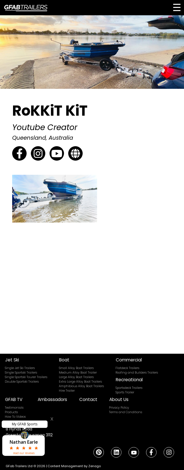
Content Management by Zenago (74, 466)
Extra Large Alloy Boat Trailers (80, 382)
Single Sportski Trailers (21, 372)
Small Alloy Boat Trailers (76, 368)
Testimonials (14, 408)
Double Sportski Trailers (22, 382)
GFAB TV (13, 399)
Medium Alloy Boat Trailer (78, 372)
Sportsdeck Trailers (128, 388)
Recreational (129, 380)
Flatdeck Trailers (127, 368)
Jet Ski (12, 360)
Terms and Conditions (125, 412)
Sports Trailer (124, 392)
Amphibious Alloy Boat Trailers (81, 386)
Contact (88, 399)
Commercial (129, 360)
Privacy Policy (119, 408)
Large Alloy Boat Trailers (76, 377)
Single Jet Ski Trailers (20, 368)
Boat (64, 360)
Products (11, 412)
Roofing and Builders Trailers (136, 372)
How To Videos (15, 417)
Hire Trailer (67, 391)
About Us (119, 399)
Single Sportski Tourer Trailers (26, 377)
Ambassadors (52, 399)
